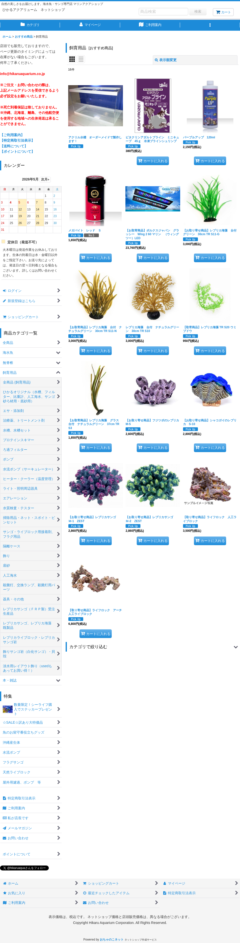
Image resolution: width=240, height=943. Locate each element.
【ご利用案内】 (12, 135)
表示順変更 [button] (166, 60)
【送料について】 (14, 146)
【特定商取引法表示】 (17, 140)
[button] (210, 25)
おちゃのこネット (112, 939)
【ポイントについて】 (17, 151)
